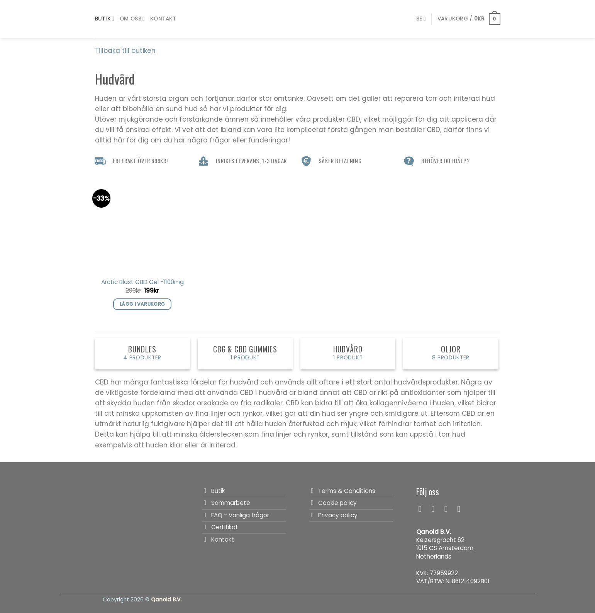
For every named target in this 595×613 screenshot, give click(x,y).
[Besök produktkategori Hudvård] (348, 353)
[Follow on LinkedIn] (461, 509)
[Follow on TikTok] (448, 509)
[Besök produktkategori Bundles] (142, 353)
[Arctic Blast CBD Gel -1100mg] (142, 225)
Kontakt (163, 18)
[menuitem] (421, 18)
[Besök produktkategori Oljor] (450, 353)
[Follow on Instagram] (435, 509)
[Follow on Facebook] (423, 509)
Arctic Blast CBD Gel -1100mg (142, 282)
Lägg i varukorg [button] (142, 304)
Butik (105, 19)
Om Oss (132, 19)
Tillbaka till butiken (125, 50)
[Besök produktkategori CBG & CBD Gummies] (245, 353)
